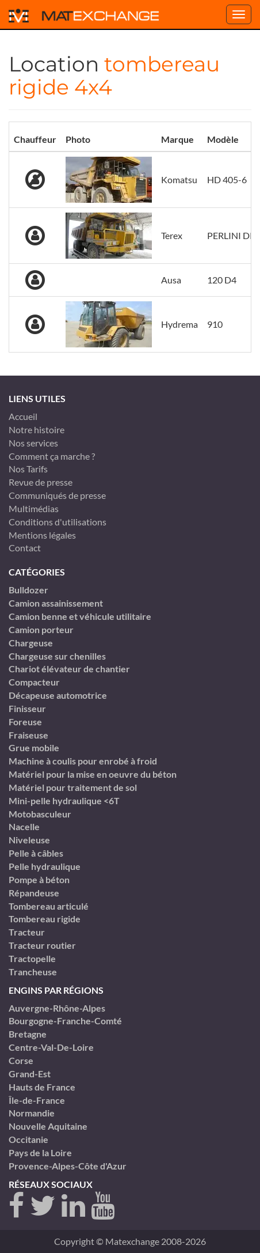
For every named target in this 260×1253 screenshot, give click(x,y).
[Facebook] (16, 1206)
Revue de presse (40, 481)
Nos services (33, 442)
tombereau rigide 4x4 (114, 75)
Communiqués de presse (57, 495)
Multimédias (34, 508)
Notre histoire (36, 429)
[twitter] (43, 1206)
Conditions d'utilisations (57, 521)
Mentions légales (42, 534)
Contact (25, 547)
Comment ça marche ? (52, 456)
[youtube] (102, 1206)
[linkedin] (73, 1206)
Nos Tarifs (28, 468)
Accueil (23, 416)
